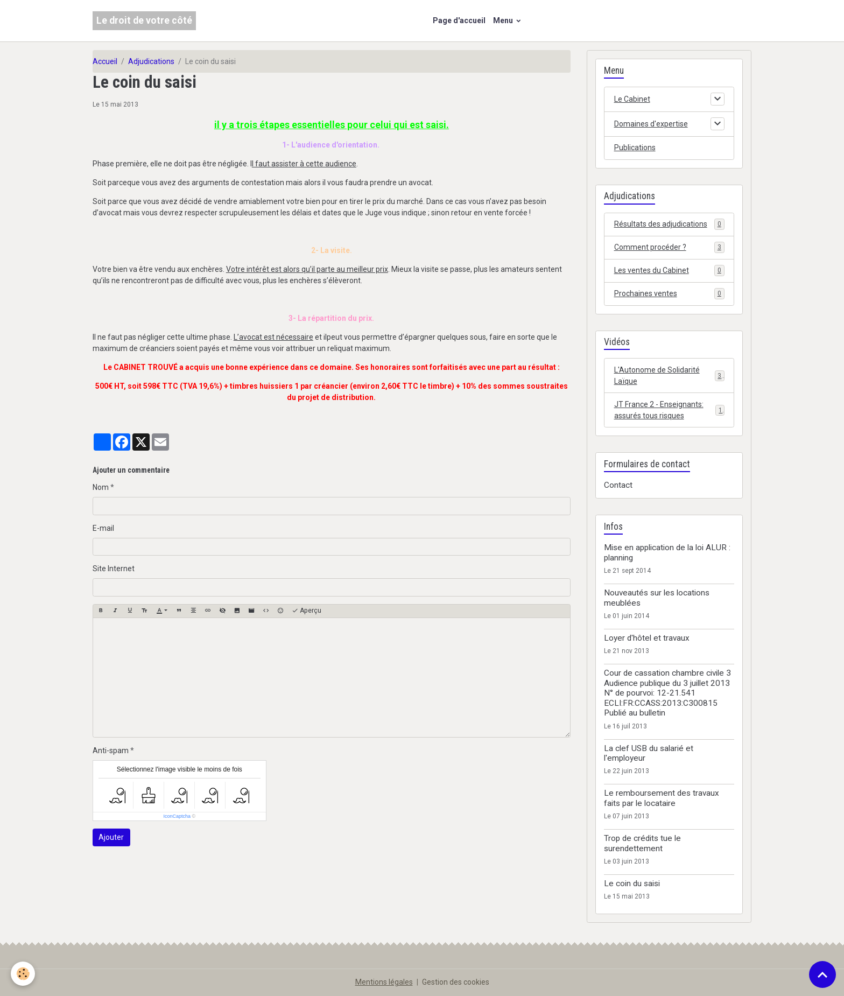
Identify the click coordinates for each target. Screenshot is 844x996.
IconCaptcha (177, 816)
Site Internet (114, 568)
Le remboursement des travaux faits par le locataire (661, 798)
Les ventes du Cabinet (669, 270)
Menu (504, 20)
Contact (618, 485)
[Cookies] (23, 974)
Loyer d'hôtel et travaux (647, 638)
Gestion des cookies (455, 982)
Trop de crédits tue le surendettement (642, 843)
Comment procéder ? (669, 247)
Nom (101, 487)
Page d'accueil (459, 20)
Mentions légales (384, 982)
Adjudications (151, 61)
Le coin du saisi (632, 883)
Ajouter (111, 837)
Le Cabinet (632, 99)
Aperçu (306, 611)
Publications (635, 147)
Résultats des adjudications (669, 224)
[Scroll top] (822, 974)
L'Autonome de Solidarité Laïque (669, 375)
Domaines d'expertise (651, 124)
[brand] (144, 20)
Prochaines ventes (669, 293)
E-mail (103, 528)
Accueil (105, 61)
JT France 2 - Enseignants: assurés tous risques (669, 410)
